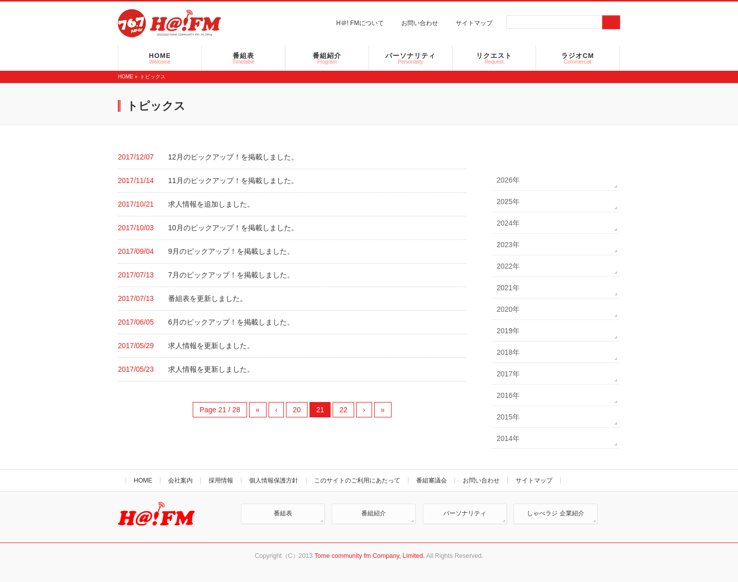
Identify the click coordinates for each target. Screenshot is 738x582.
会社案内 (180, 480)
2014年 (508, 438)
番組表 (283, 513)
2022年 (508, 266)
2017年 (508, 374)
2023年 (508, 244)
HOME (125, 76)
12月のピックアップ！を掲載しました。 (233, 157)
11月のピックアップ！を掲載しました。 (233, 180)
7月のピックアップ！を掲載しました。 (231, 275)
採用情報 (221, 480)
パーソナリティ (464, 513)
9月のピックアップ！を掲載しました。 (231, 251)
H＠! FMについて (360, 23)
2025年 (508, 201)
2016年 (508, 395)
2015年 (508, 417)
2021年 (508, 288)
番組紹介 (373, 513)
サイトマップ (474, 23)
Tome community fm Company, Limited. (369, 555)
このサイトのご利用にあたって (357, 480)
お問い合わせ (419, 23)
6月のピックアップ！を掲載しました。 (231, 322)
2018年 (508, 352)
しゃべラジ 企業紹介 (555, 513)
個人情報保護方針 (273, 480)
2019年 (508, 331)
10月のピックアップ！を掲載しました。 (233, 228)
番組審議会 (431, 480)
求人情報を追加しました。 (211, 204)
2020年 (508, 309)
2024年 (508, 223)
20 (297, 410)
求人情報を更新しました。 (211, 346)
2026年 (508, 180)
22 (343, 410)
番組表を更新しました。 (207, 298)
